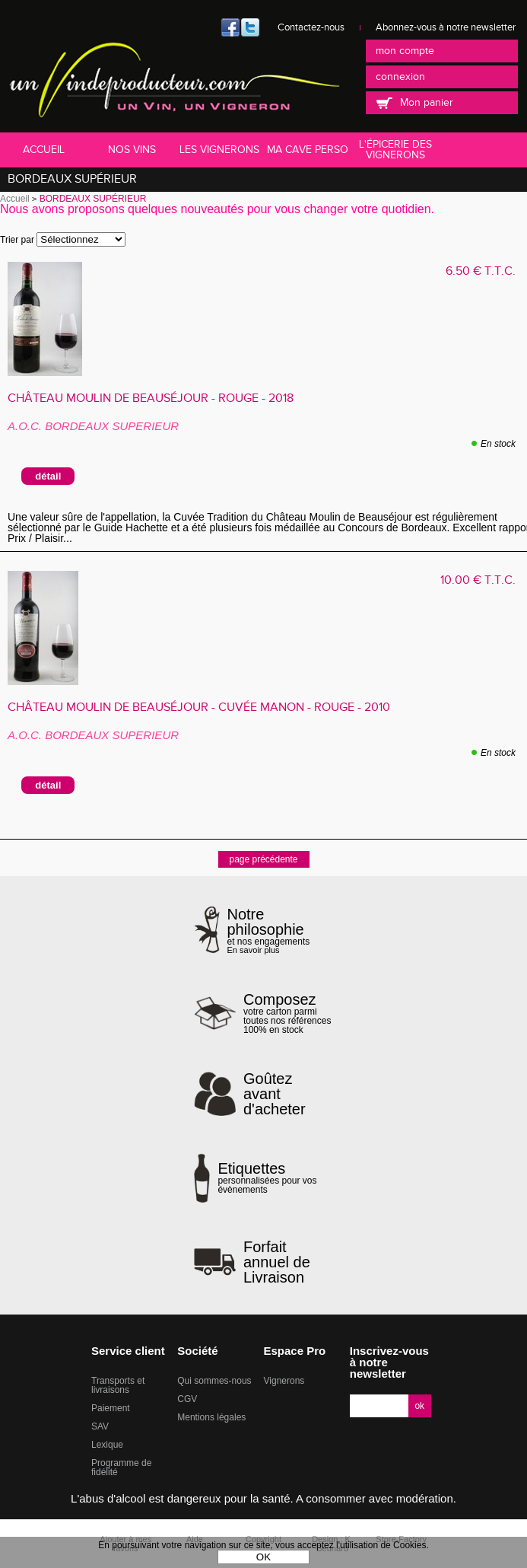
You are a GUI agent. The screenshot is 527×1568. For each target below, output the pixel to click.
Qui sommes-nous (214, 1380)
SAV (100, 1426)
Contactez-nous (311, 27)
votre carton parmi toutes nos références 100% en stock (288, 1013)
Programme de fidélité (121, 1467)
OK (263, 1557)
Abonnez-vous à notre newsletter (446, 27)
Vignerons (284, 1380)
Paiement (110, 1408)
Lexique (107, 1444)
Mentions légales (211, 1417)
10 (478, 580)
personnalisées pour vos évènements (275, 1177)
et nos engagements (280, 931)
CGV (187, 1399)
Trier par (17, 239)
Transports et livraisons (117, 1385)
